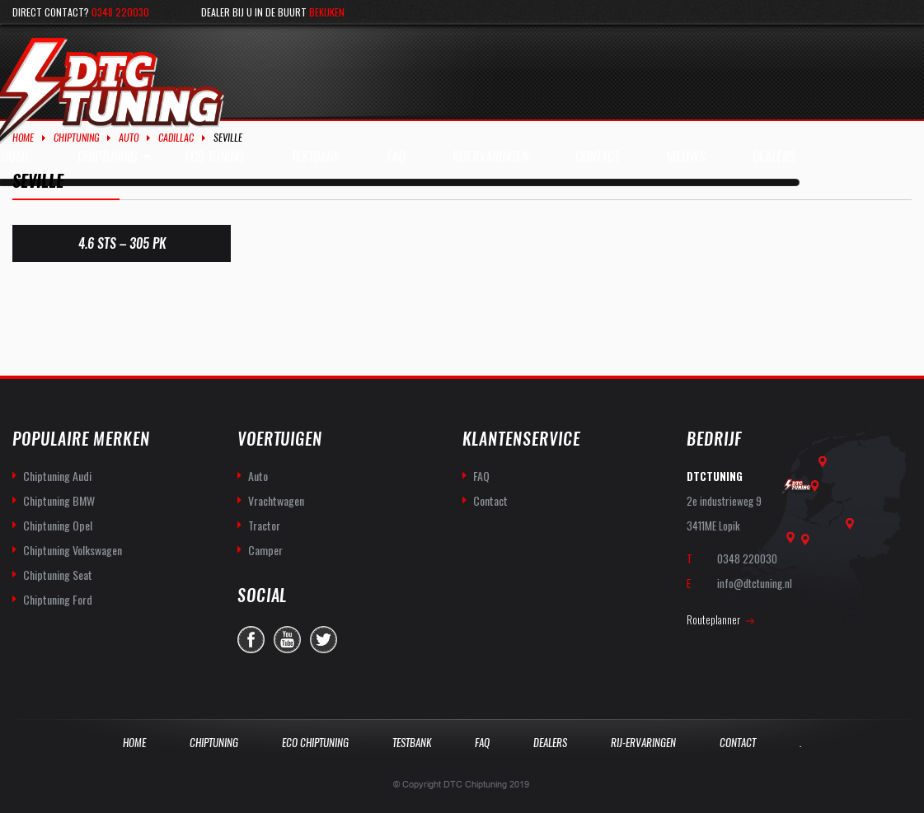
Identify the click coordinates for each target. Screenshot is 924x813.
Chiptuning (76, 137)
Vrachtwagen (276, 500)
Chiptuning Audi (57, 475)
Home (23, 137)
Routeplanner (713, 619)
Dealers (550, 743)
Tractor (264, 525)
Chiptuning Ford (57, 599)
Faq (482, 743)
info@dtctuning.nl (754, 583)
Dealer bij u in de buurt (273, 12)
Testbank (411, 743)
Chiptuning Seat (57, 574)
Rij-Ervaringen (643, 743)
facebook (251, 639)
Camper (265, 549)
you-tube (287, 639)
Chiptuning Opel (57, 525)
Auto (128, 137)
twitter (323, 639)
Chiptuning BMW (59, 500)
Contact (490, 500)
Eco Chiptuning (315, 743)
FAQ (481, 475)
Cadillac (176, 137)
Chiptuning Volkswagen (72, 549)
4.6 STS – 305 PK (122, 243)
